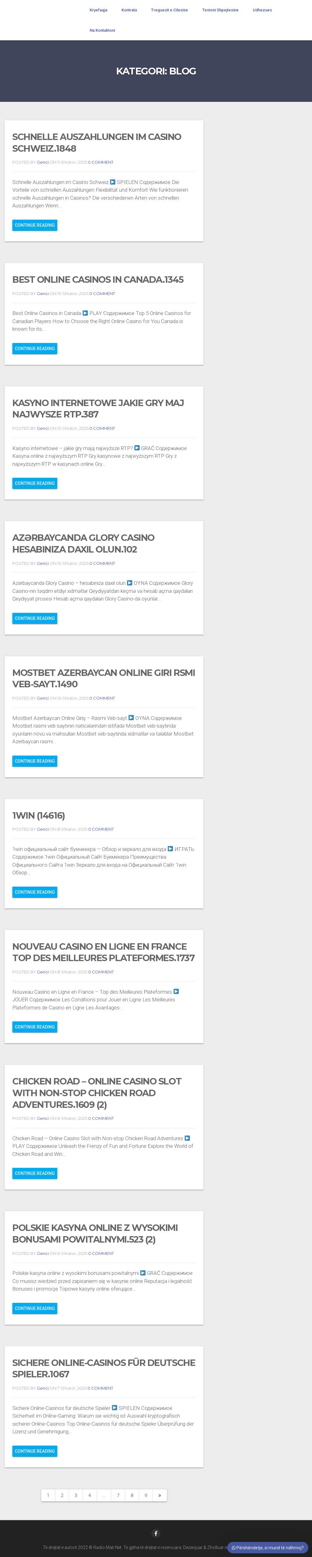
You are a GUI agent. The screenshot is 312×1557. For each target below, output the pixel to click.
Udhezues (262, 10)
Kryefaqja (98, 10)
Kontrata (129, 10)
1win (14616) (38, 815)
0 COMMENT (100, 162)
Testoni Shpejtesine (220, 10)
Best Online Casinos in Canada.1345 (97, 279)
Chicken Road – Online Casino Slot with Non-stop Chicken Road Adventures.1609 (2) (96, 1093)
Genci (43, 162)
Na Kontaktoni (102, 30)
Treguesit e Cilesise (169, 10)
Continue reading (35, 225)
